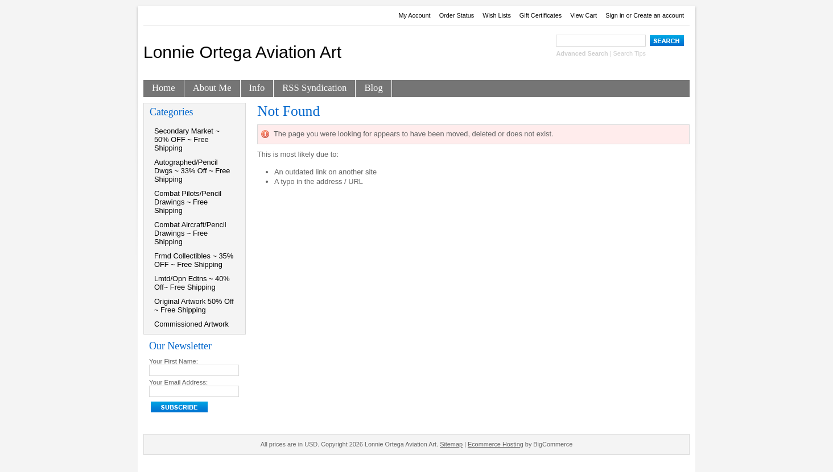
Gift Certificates (540, 15)
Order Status (457, 15)
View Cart (583, 15)
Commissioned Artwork (191, 324)
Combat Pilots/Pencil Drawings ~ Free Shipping (187, 202)
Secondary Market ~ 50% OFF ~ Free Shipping (187, 139)
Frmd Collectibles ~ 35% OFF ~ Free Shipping (193, 260)
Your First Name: (173, 361)
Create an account (658, 15)
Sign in (614, 15)
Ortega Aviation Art (242, 52)
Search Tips (629, 53)
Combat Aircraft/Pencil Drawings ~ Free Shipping (190, 233)
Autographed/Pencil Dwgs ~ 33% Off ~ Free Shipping (192, 170)
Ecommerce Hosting (495, 444)
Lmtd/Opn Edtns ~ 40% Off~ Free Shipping (192, 282)
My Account (414, 15)
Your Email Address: (178, 382)
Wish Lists (497, 15)
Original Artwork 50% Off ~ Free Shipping (194, 305)
